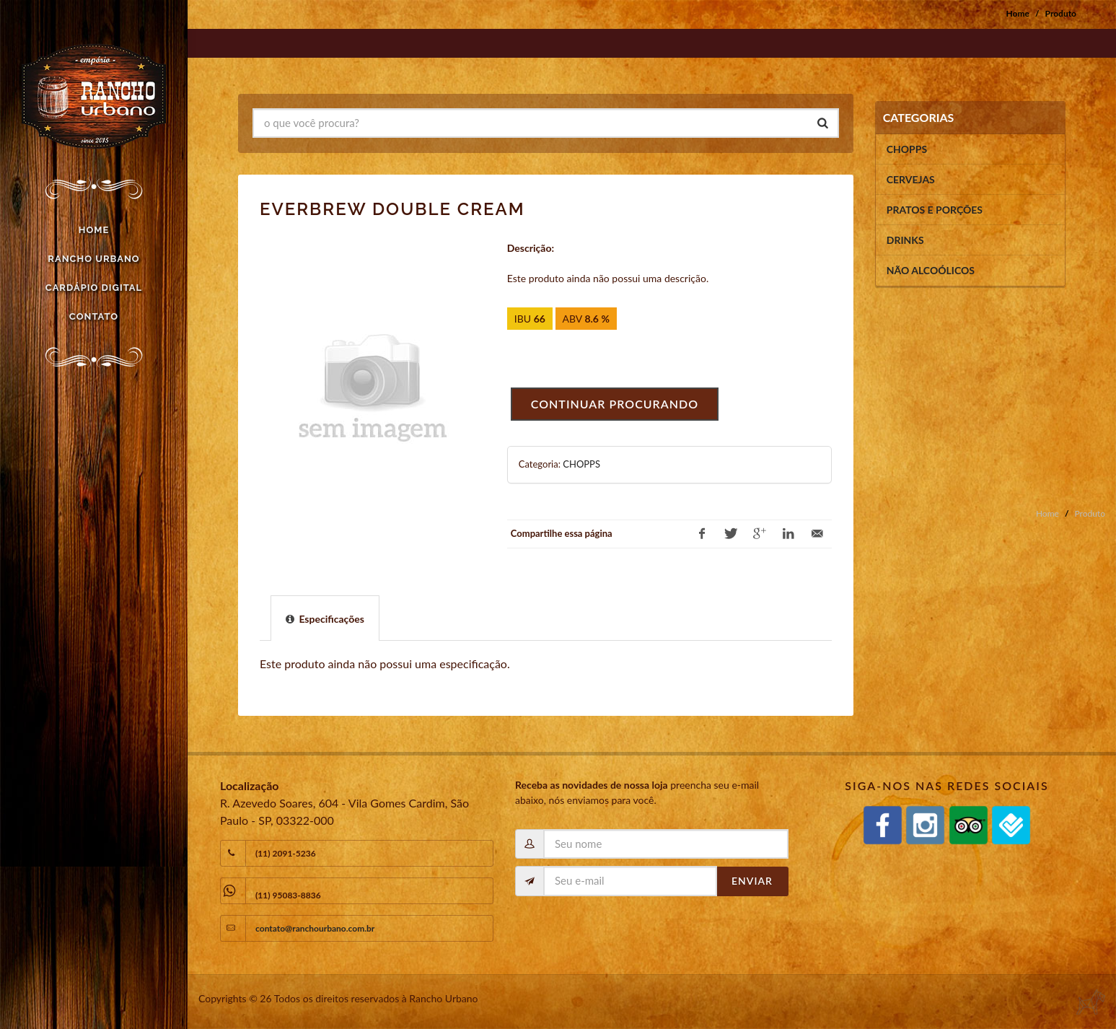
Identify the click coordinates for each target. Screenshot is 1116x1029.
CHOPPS (581, 464)
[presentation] (325, 619)
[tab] (325, 617)
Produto (1060, 13)
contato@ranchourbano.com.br (314, 928)
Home (1017, 13)
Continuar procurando (614, 404)
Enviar (752, 881)
